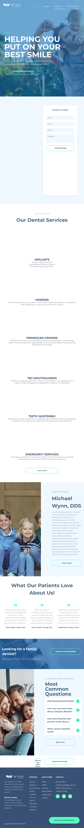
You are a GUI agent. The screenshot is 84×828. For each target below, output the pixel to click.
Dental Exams (34, 788)
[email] (70, 796)
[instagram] (64, 796)
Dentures (33, 797)
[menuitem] (37, 6)
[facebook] (58, 796)
